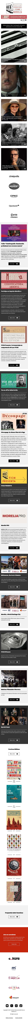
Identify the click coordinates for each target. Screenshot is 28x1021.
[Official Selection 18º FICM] (14, 852)
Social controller (18, 1017)
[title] (14, 180)
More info (14, 318)
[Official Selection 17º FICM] (14, 877)
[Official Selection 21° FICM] (14, 802)
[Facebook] (20, 1006)
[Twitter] (11, 1006)
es (23, 20)
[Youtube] (7, 1006)
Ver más (14, 264)
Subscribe (14, 944)
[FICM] (14, 8)
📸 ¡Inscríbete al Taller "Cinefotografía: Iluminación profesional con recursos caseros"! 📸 (14, 26)
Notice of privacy (9, 1017)
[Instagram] (16, 1006)
